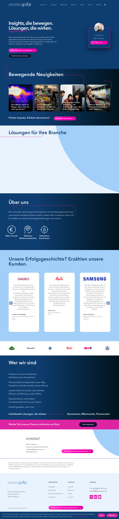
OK (101, 515)
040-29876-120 (31, 452)
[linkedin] (95, 497)
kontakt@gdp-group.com (98, 491)
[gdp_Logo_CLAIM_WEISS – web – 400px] (20, 2)
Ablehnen (112, 515)
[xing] (99, 497)
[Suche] (105, 4)
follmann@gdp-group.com (35, 449)
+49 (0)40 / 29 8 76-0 (99, 488)
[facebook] (91, 497)
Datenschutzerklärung (80, 516)
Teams (98, 43)
